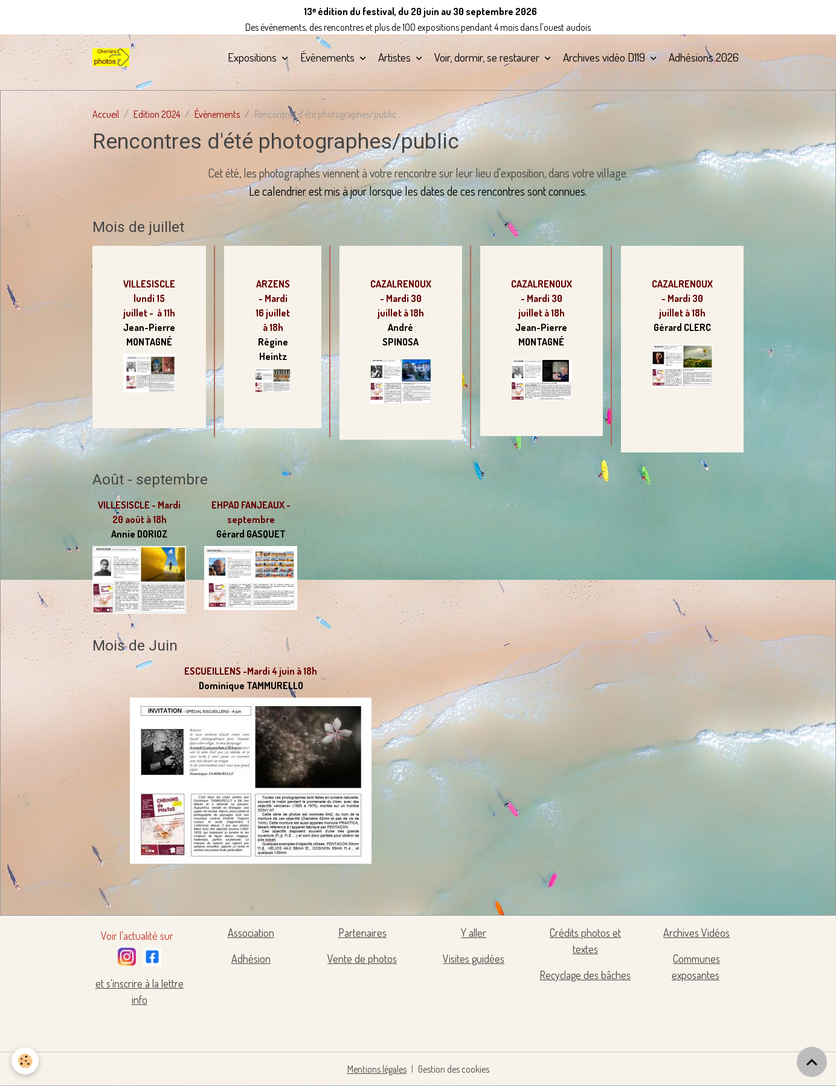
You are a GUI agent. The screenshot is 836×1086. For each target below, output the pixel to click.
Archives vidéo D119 (605, 57)
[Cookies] (25, 1061)
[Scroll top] (812, 1062)
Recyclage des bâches (585, 975)
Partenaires (362, 932)
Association (251, 932)
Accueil (105, 114)
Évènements (328, 57)
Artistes (395, 57)
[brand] (112, 57)
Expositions (253, 57)
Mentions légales (377, 1069)
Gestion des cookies (454, 1069)
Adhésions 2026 (704, 57)
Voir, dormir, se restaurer (488, 57)
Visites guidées (473, 958)
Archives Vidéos (696, 932)
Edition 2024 (156, 114)
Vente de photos (362, 958)
